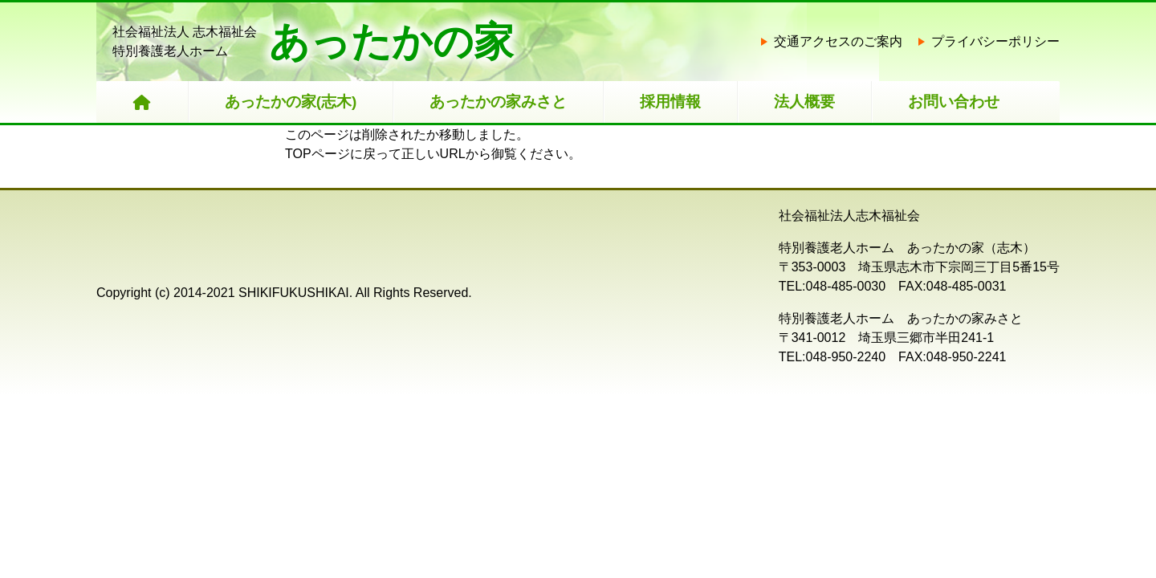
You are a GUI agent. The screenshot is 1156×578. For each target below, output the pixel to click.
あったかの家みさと (498, 101)
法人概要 (804, 101)
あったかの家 (391, 41)
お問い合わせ (953, 101)
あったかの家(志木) (291, 101)
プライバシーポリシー (995, 41)
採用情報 (670, 101)
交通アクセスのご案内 (838, 41)
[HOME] (142, 102)
